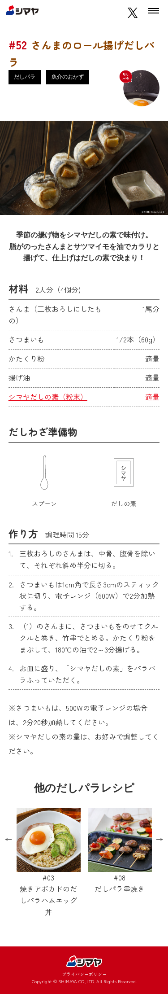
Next (159, 839)
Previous (8, 839)
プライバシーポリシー (84, 974)
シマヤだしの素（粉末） (48, 396)
